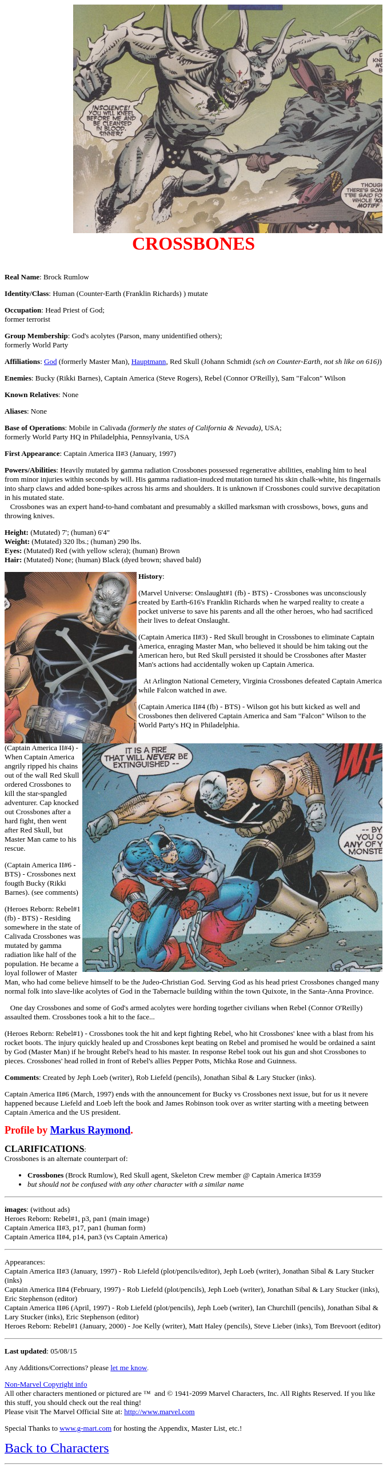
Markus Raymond (90, 1130)
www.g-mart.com (85, 1428)
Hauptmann (148, 361)
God (50, 361)
